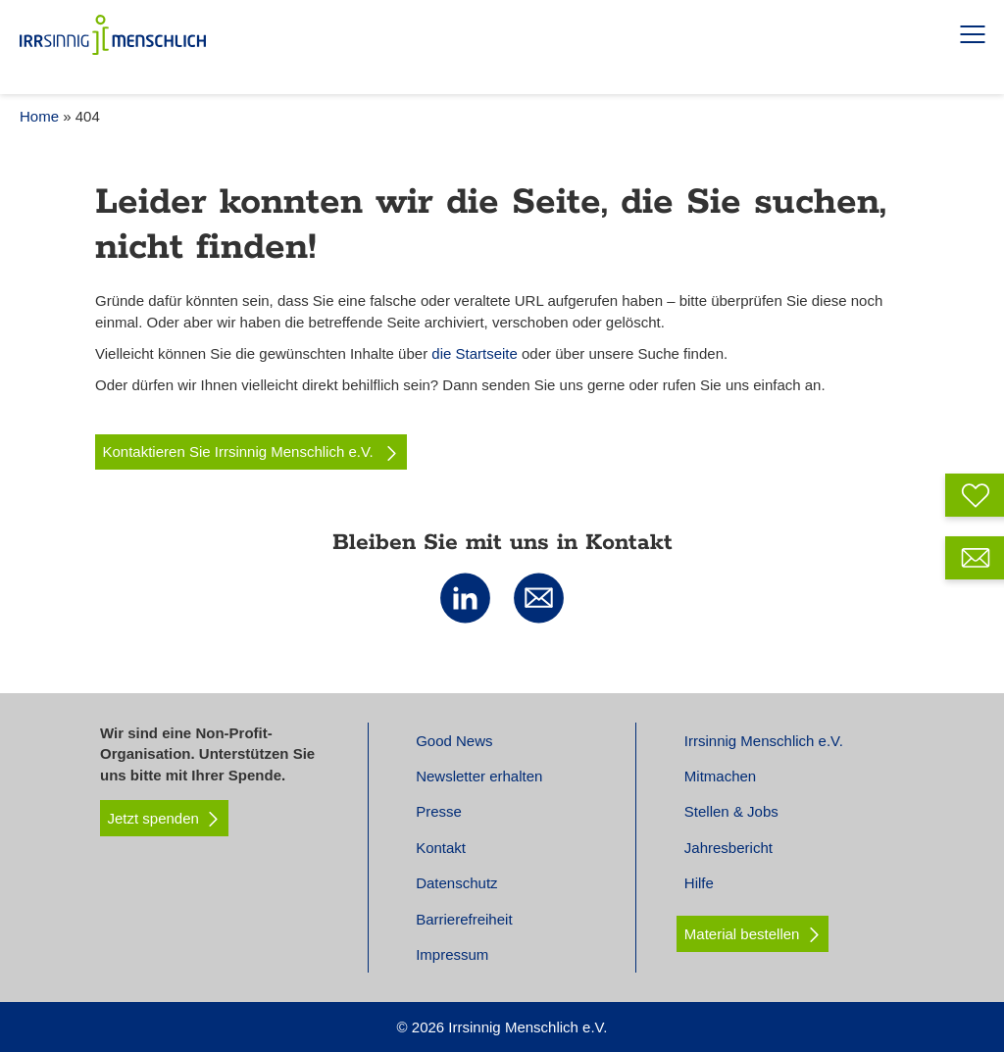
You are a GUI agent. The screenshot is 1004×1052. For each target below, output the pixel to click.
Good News (454, 740)
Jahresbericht (728, 847)
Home (39, 116)
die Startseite (474, 353)
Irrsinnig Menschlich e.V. (763, 740)
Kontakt (441, 847)
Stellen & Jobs (731, 811)
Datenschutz (456, 883)
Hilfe (699, 883)
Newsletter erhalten (479, 776)
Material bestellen (742, 934)
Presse (439, 811)
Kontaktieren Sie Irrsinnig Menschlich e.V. (251, 452)
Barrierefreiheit (464, 919)
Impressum (452, 954)
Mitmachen (720, 776)
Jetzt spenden (165, 818)
